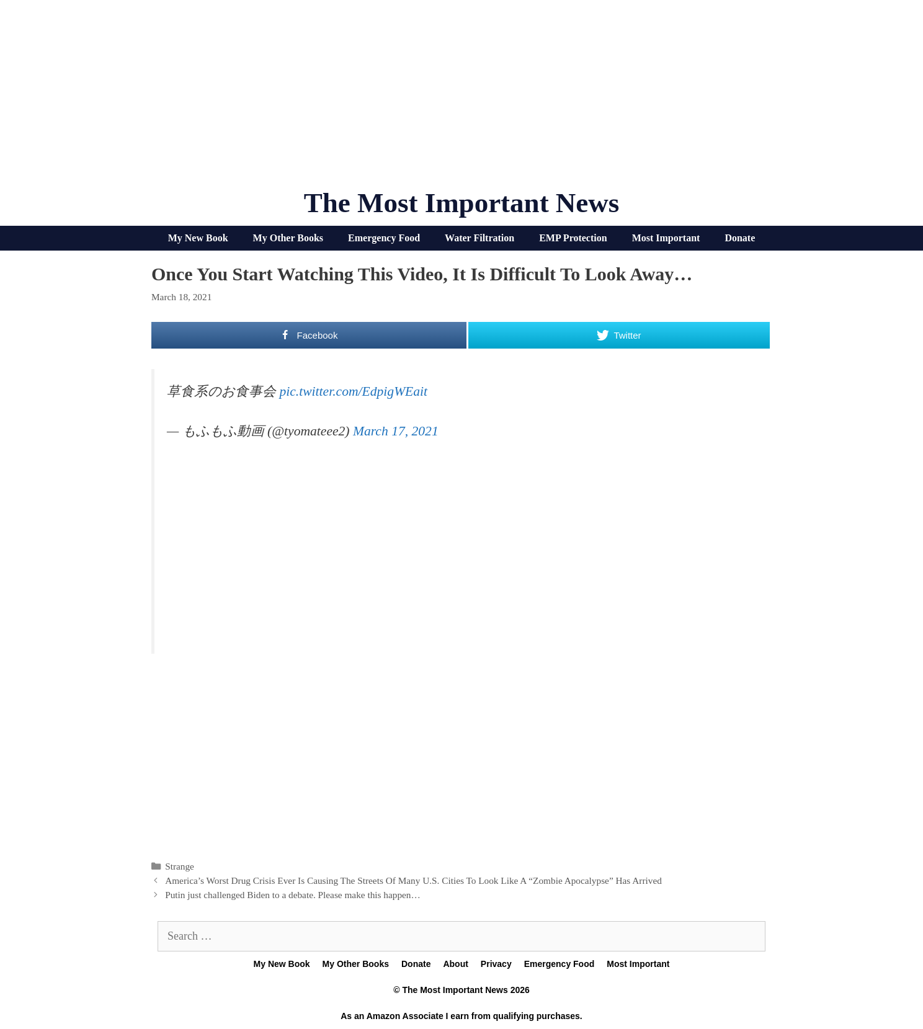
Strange (179, 866)
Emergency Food (384, 238)
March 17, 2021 (396, 431)
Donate (740, 238)
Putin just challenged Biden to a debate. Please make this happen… (293, 894)
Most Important (666, 238)
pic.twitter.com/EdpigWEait (353, 391)
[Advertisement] (461, 99)
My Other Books (288, 238)
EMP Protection (573, 238)
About (455, 964)
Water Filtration (479, 238)
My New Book (198, 238)
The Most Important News (462, 202)
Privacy (496, 964)
